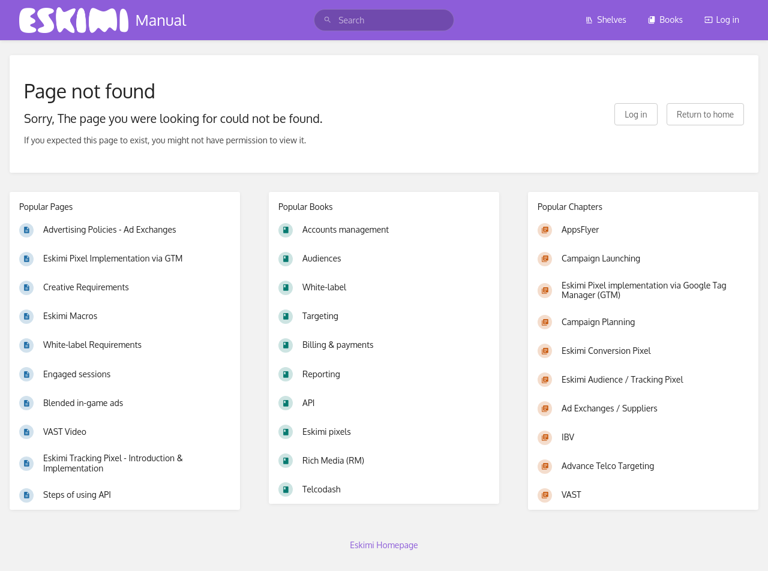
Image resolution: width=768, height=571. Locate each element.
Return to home (705, 114)
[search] (384, 20)
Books (665, 19)
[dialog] (745, 547)
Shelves (605, 19)
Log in (721, 19)
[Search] (327, 20)
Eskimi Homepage (384, 545)
